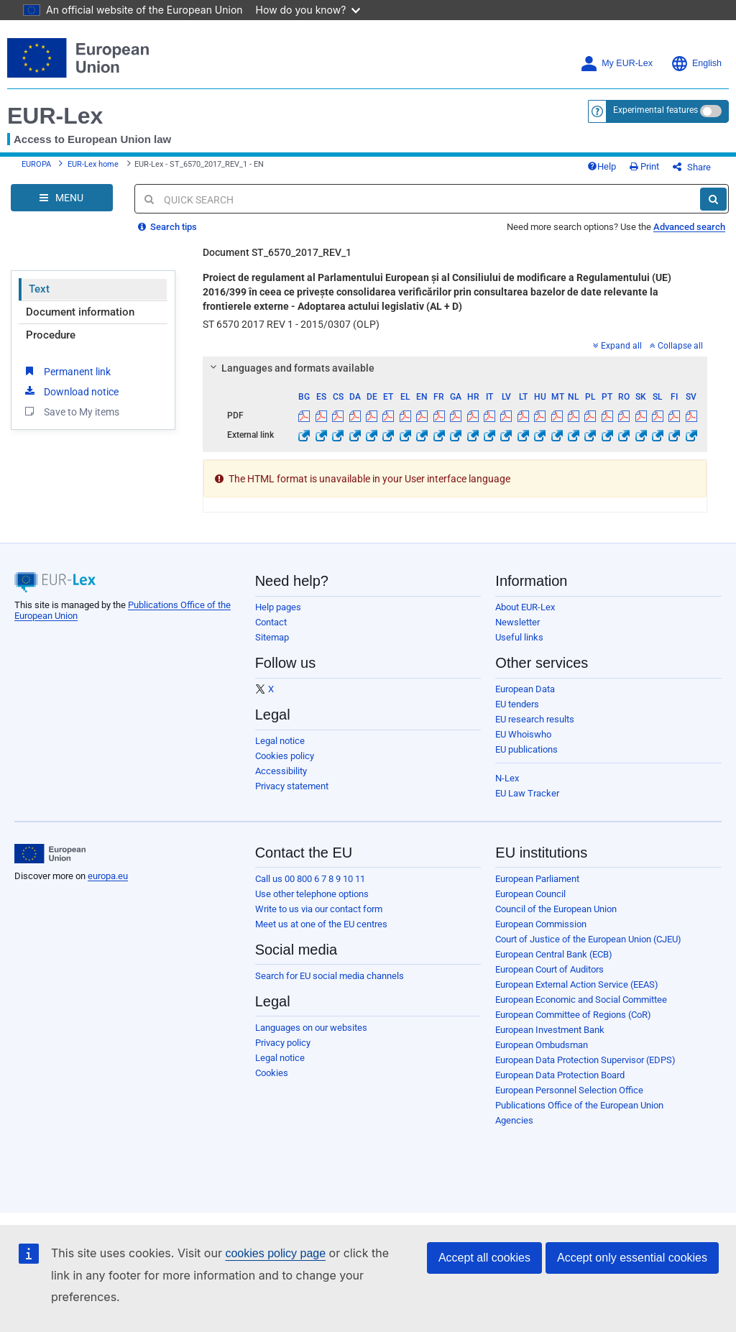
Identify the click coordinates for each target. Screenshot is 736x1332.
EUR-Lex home (93, 164)
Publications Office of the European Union (579, 1105)
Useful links (519, 637)
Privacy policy (282, 1042)
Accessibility (281, 771)
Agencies (514, 1120)
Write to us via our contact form (318, 909)
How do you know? (308, 10)
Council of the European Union (556, 909)
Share (692, 167)
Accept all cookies (484, 1257)
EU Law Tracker (527, 793)
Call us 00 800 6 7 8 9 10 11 (310, 878)
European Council (530, 893)
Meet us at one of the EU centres (321, 924)
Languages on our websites (311, 1027)
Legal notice (280, 740)
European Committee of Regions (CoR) (573, 1014)
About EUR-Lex (525, 607)
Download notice (70, 391)
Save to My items (70, 411)
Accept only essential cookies (632, 1257)
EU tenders (517, 704)
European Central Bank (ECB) (553, 954)
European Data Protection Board (560, 1075)
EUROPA (36, 164)
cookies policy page (275, 1253)
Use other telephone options (312, 893)
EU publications (526, 749)
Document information (80, 312)
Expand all (617, 346)
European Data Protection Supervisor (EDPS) (585, 1060)
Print (644, 166)
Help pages (278, 607)
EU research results (534, 719)
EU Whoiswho (523, 734)
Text (39, 289)
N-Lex (507, 778)
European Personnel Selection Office (569, 1090)
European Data (525, 689)
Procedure (50, 335)
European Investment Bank (549, 1029)
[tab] (455, 368)
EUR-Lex (55, 116)
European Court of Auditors (549, 969)
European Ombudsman (541, 1044)
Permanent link (66, 371)
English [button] (696, 64)
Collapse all (676, 346)
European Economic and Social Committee (581, 999)
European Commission (540, 924)
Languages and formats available (290, 368)
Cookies (271, 1072)
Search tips (167, 226)
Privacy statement (291, 786)
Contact (271, 622)
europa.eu (108, 876)
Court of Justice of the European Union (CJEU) (588, 939)
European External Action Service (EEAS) (576, 984)
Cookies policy (284, 755)
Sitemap (272, 637)
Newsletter (517, 622)
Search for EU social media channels (329, 975)
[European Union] (50, 854)
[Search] (713, 199)
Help (601, 166)
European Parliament (537, 878)
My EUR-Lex (616, 64)
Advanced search (689, 226)
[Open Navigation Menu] (62, 197)
